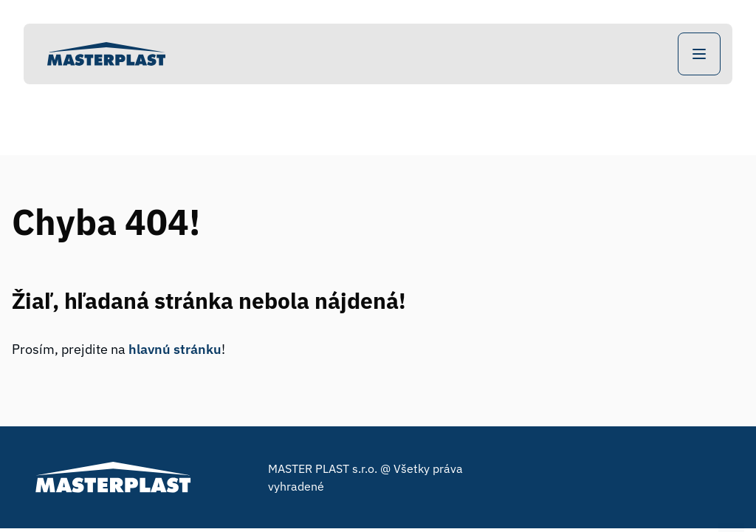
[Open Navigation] (699, 54)
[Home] (106, 54)
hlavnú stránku (174, 349)
